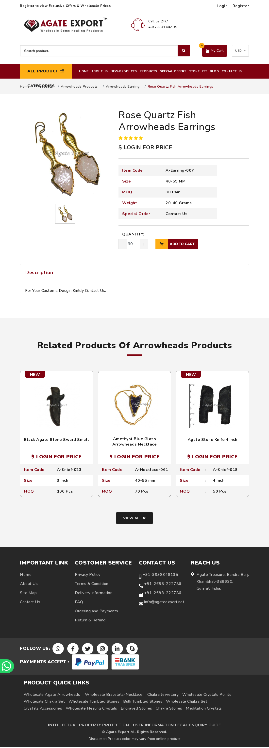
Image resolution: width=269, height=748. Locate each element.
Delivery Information (93, 593)
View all (134, 518)
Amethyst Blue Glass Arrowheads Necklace (134, 441)
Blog (214, 71)
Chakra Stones (169, 709)
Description (39, 272)
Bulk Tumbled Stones (143, 702)
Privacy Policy (87, 575)
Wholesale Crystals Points (207, 695)
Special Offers (173, 71)
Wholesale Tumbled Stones (94, 702)
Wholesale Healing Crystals (91, 709)
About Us (99, 71)
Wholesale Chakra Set (44, 702)
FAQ (79, 602)
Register (241, 5)
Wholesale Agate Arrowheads (52, 695)
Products (148, 71)
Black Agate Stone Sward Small (56, 439)
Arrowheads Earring (123, 86)
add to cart (175, 244)
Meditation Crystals (204, 709)
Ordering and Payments (96, 611)
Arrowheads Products (79, 86)
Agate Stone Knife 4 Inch (212, 439)
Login (222, 5)
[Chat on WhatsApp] (7, 665)
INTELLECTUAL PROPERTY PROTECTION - (90, 726)
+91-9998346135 (160, 575)
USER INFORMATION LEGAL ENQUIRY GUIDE (177, 726)
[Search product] (104, 51)
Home (83, 71)
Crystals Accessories (43, 709)
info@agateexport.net (164, 602)
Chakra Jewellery (163, 695)
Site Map (28, 593)
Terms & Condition (91, 584)
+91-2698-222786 (163, 584)
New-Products (124, 71)
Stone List (198, 71)
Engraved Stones (136, 709)
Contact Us (232, 71)
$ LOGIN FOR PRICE (145, 147)
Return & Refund (90, 620)
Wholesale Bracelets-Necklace (113, 695)
